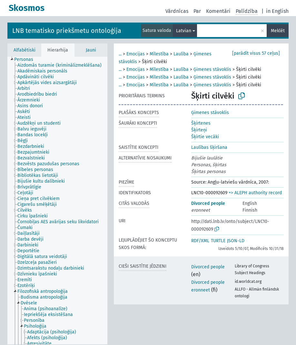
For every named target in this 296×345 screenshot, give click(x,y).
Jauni (91, 50)
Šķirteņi (199, 130)
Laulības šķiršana (209, 147)
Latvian (183, 31)
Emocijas (135, 54)
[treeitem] (26, 59)
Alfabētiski (24, 50)
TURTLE (218, 241)
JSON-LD (235, 241)
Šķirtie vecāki (205, 136)
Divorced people (208, 203)
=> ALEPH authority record (255, 193)
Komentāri (218, 11)
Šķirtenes (201, 123)
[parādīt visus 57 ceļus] (256, 53)
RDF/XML (200, 241)
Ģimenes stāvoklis (212, 69)
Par (197, 11)
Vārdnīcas (176, 11)
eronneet (200, 290)
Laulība (181, 54)
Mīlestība (159, 54)
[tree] (57, 200)
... (120, 54)
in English (277, 11)
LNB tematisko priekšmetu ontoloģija (66, 30)
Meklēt (278, 31)
